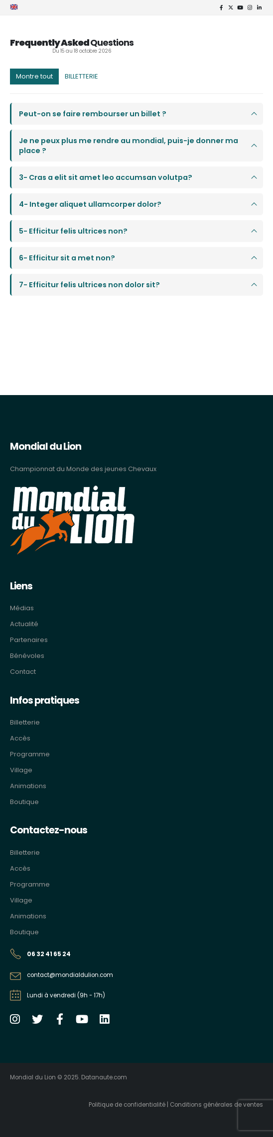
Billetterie (25, 722)
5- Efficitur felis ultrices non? (73, 231)
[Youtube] (240, 7)
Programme (30, 754)
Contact (23, 671)
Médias (22, 608)
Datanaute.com (104, 1077)
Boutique (24, 802)
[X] (230, 7)
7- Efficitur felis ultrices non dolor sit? (89, 285)
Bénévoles (27, 655)
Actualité (24, 624)
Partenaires (29, 640)
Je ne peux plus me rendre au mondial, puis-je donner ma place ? (128, 146)
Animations (28, 786)
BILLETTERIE (81, 76)
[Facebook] (221, 7)
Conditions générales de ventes (216, 1105)
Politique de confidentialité (127, 1105)
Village (21, 770)
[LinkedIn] (259, 7)
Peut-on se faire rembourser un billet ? (92, 114)
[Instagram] (249, 7)
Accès (20, 738)
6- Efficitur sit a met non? (67, 258)
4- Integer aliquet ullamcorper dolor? (90, 204)
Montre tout (34, 76)
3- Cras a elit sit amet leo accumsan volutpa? (105, 177)
